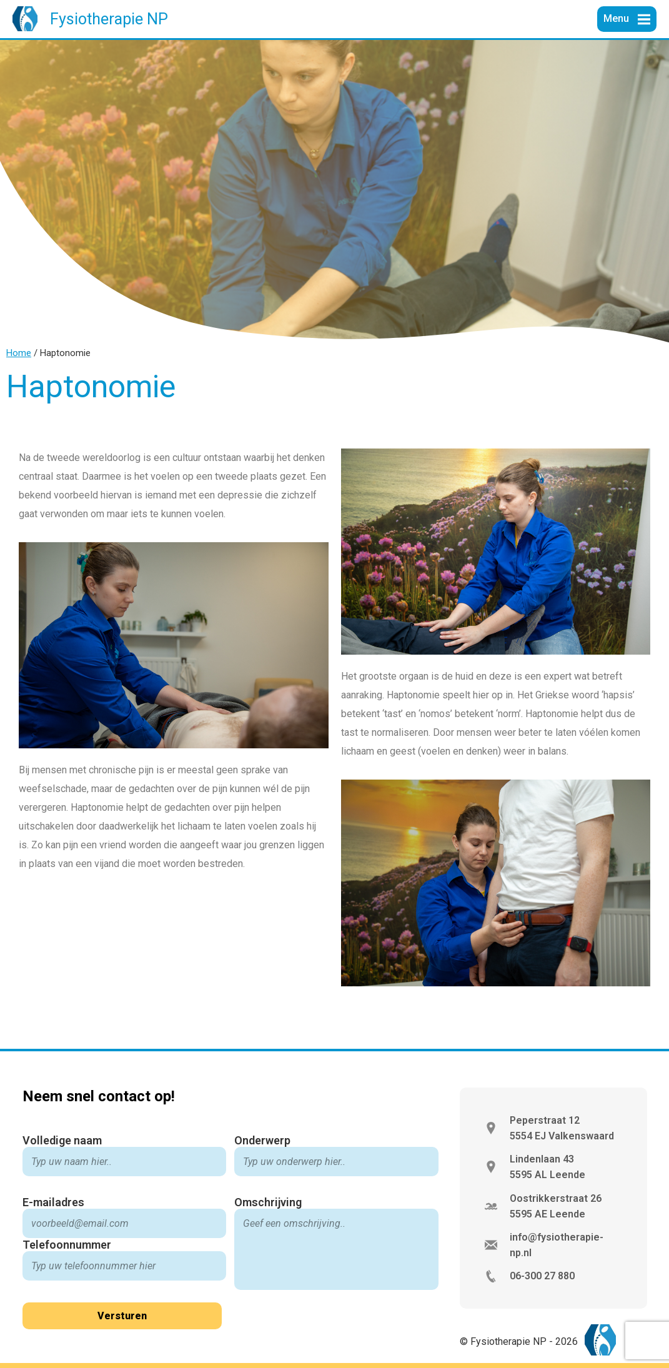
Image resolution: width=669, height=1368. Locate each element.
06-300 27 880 (542, 1276)
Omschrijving (268, 1202)
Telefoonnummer (66, 1244)
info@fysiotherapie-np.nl (556, 1245)
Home (18, 353)
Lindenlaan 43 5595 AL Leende (547, 1167)
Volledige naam (62, 1140)
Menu (617, 18)
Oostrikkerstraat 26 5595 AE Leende (556, 1206)
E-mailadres (53, 1202)
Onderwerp (262, 1140)
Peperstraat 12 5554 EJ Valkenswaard (562, 1128)
